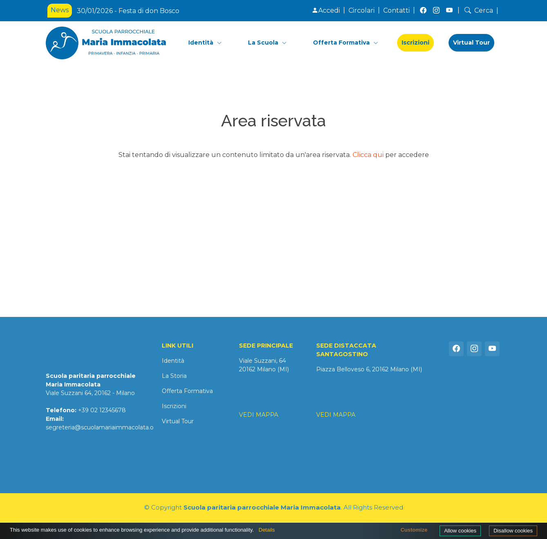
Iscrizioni (415, 42)
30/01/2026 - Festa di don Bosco (128, 11)
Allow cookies (460, 531)
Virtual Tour (471, 42)
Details (267, 530)
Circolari (361, 10)
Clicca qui (368, 155)
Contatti (396, 10)
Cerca (478, 10)
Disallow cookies (513, 531)
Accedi (326, 10)
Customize (413, 530)
